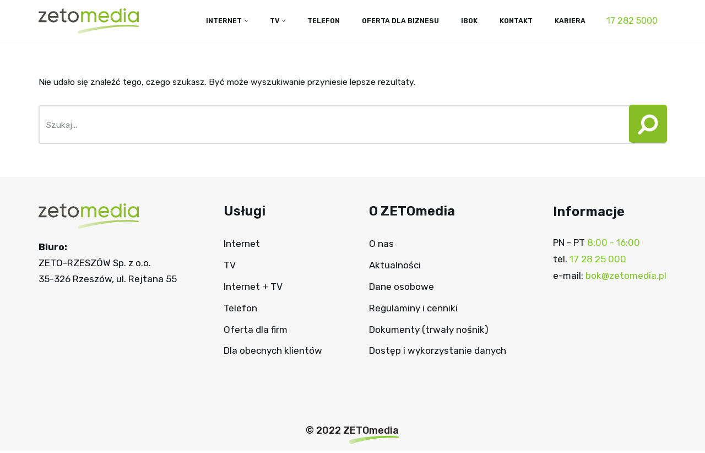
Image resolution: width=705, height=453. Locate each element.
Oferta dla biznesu (389, 20)
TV (230, 267)
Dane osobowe (401, 288)
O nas (381, 245)
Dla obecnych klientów (273, 352)
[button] (644, 127)
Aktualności (395, 267)
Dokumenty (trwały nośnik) (429, 331)
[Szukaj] (331, 126)
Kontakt (512, 20)
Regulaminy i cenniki (413, 310)
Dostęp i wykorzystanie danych (437, 352)
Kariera (568, 20)
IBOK (462, 20)
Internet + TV (253, 288)
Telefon (307, 20)
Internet (242, 245)
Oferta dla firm (256, 331)
